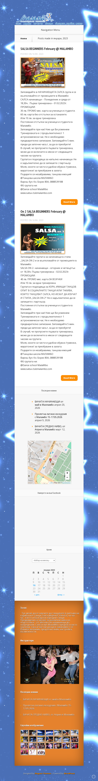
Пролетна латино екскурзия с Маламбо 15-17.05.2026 (51, 415)
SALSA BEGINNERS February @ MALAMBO (46, 48)
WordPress (69, 773)
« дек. (37, 595)
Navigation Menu (50, 30)
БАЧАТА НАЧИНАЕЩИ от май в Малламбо (49, 403)
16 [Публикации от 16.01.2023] (34, 585)
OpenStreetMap (66, 483)
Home (23, 38)
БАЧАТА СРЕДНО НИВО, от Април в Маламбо (50, 428)
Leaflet (51, 483)
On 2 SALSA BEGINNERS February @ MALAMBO (43, 213)
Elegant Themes (43, 773)
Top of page (94, 777)
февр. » (61, 595)
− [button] (67, 477)
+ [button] (67, 473)
